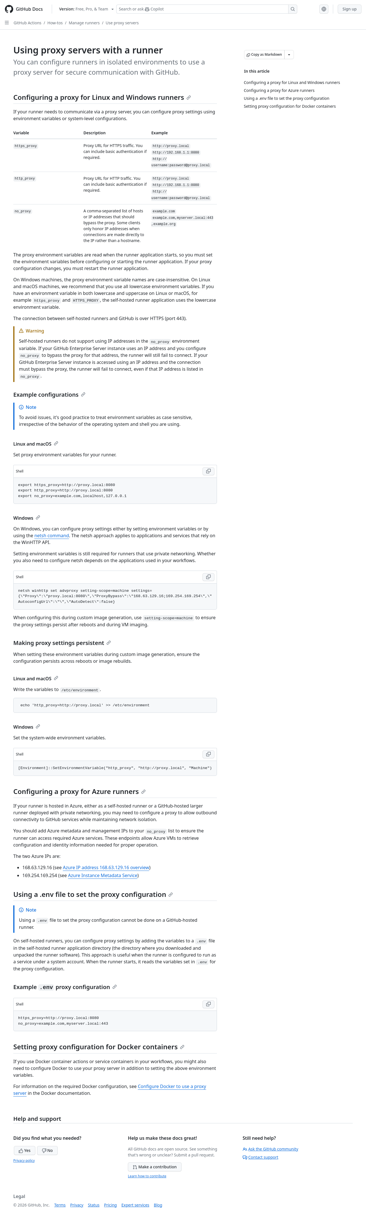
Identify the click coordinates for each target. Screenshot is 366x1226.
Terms (60, 1205)
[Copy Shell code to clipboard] (208, 471)
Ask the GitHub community (270, 1149)
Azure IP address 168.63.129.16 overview (106, 867)
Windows (26, 518)
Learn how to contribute (147, 1176)
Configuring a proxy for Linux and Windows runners (102, 97)
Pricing (110, 1205)
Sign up (350, 9)
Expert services (135, 1205)
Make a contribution (154, 1166)
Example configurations (49, 394)
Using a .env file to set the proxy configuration (93, 894)
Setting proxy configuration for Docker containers (98, 1046)
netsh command (51, 535)
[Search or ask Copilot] (206, 9)
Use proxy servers (122, 22)
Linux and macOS (35, 444)
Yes (25, 1150)
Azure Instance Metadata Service (102, 875)
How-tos (55, 22)
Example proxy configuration (65, 987)
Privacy (76, 1205)
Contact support (260, 1157)
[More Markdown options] (289, 54)
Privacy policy (24, 1160)
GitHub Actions (27, 22)
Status (94, 1205)
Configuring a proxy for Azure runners (79, 791)
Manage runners (84, 22)
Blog (158, 1205)
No (47, 1150)
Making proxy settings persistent (62, 643)
